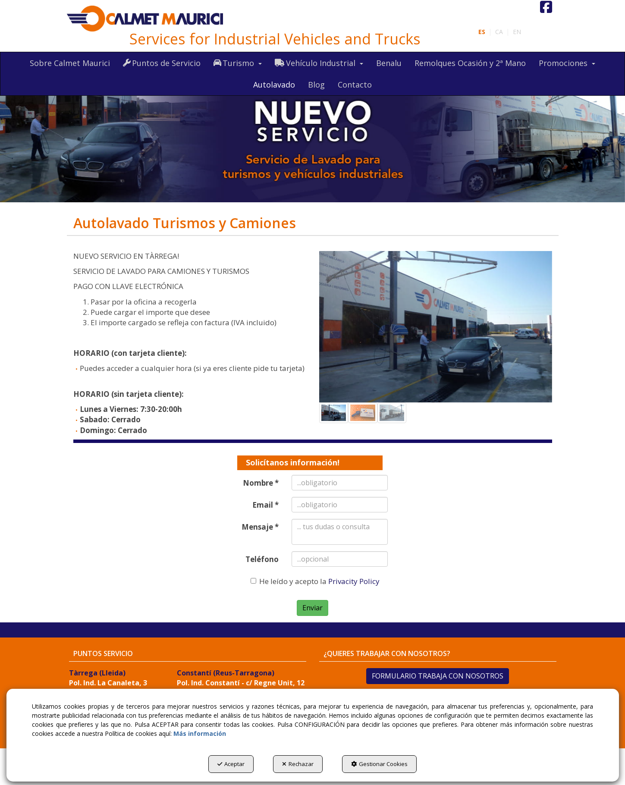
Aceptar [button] (231, 764)
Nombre (261, 483)
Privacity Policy (354, 581)
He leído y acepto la (315, 581)
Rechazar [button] (298, 764)
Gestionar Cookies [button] (379, 764)
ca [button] (499, 32)
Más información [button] (199, 733)
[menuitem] (499, 32)
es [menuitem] (481, 32)
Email (265, 505)
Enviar (312, 607)
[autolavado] (312, 138)
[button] (145, 19)
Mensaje (260, 527)
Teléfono (262, 559)
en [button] (517, 32)
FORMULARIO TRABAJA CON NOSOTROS (437, 676)
